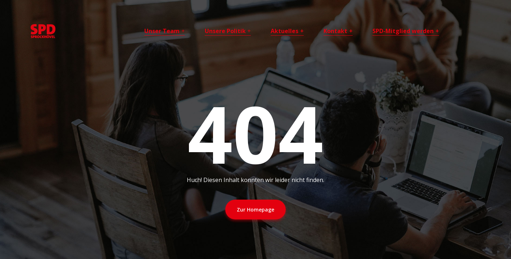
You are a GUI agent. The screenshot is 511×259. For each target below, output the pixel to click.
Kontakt (335, 31)
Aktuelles (284, 31)
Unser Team (162, 31)
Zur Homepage (255, 209)
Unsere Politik (225, 31)
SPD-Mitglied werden (403, 31)
